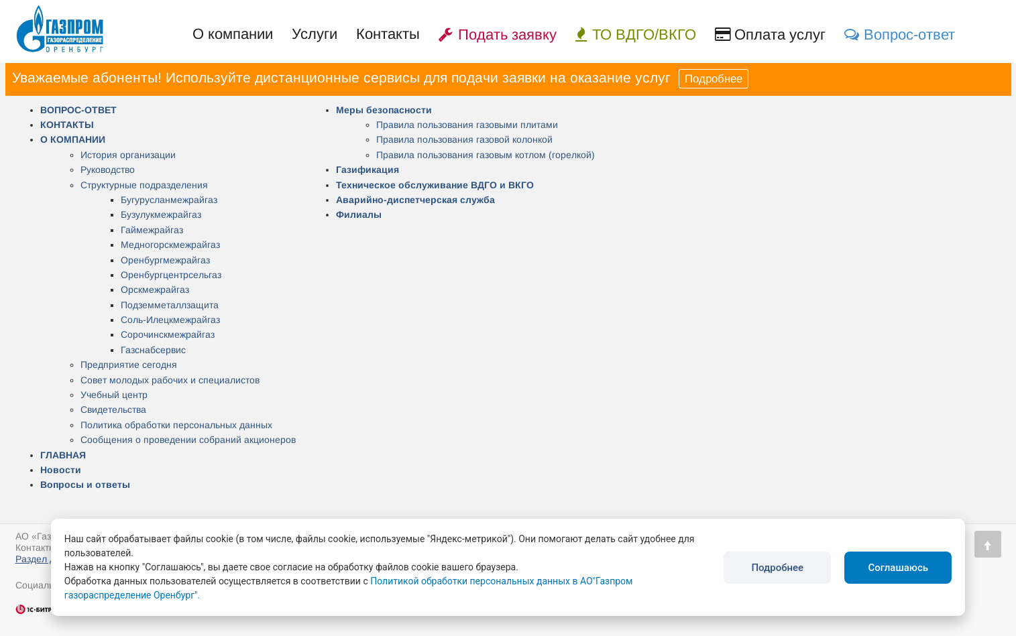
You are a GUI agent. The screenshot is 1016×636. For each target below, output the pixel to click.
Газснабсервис (153, 349)
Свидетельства (113, 409)
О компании (232, 33)
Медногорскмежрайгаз (170, 244)
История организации (128, 154)
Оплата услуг (770, 34)
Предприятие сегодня (128, 364)
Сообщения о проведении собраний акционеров (188, 439)
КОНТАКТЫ (67, 124)
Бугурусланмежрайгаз (169, 199)
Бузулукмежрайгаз (161, 214)
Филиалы (359, 214)
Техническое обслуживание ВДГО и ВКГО (435, 185)
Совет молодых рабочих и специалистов (170, 380)
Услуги (314, 33)
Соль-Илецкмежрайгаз (170, 319)
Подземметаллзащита (170, 305)
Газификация (367, 169)
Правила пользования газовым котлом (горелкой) (485, 154)
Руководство (107, 169)
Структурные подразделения (144, 185)
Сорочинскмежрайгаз (168, 334)
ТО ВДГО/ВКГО (635, 34)
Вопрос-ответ (899, 34)
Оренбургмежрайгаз (165, 260)
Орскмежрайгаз (155, 289)
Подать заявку (498, 34)
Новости (60, 469)
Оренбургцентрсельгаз (171, 274)
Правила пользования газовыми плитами (467, 124)
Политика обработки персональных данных (176, 425)
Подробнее (713, 78)
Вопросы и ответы (85, 484)
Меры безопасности (384, 110)
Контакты (388, 33)
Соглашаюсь (898, 568)
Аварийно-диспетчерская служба (415, 199)
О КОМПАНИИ (72, 139)
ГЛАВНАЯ (63, 455)
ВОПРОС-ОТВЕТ (78, 110)
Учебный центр (114, 394)
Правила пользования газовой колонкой (464, 139)
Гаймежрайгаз (152, 230)
